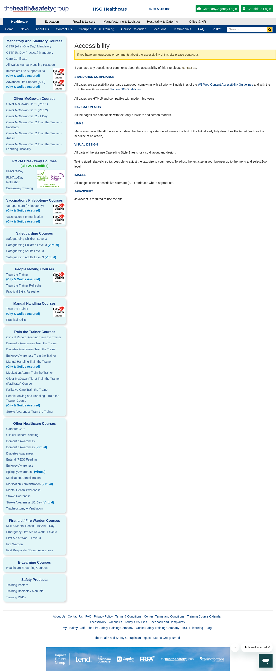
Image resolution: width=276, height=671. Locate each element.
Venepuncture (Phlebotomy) (34, 208)
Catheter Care (15, 429)
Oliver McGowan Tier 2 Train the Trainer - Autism (34, 136)
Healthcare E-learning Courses (26, 567)
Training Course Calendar (204, 616)
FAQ (88, 616)
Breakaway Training (19, 188)
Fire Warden (14, 544)
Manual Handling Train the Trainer (34, 364)
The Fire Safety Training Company (110, 628)
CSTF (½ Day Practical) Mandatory (29, 52)
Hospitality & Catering (162, 21)
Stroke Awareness (18, 496)
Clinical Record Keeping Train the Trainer (33, 337)
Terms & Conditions (128, 616)
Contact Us (75, 616)
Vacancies (115, 622)
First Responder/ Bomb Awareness (29, 550)
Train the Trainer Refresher (24, 285)
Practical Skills (16, 319)
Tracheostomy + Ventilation (24, 508)
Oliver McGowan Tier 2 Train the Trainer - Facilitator (34, 125)
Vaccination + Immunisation (28, 219)
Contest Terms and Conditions (164, 616)
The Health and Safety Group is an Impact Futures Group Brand (137, 638)
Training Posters (17, 585)
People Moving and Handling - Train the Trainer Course (34, 401)
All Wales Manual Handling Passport (30, 64)
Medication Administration (23, 478)
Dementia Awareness (20, 441)
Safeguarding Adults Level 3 (25, 251)
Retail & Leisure (84, 21)
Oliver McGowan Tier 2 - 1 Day (26, 116)
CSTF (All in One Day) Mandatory (28, 46)
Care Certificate (16, 58)
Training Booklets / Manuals (24, 591)
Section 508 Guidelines (125, 89)
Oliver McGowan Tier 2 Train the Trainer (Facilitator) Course (33, 381)
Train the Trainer (34, 277)
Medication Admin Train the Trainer (29, 372)
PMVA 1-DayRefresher (14, 180)
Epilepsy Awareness (19, 465)
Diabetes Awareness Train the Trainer (31, 349)
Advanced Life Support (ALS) (34, 84)
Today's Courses (136, 622)
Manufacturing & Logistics (122, 21)
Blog (208, 628)
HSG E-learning (192, 628)
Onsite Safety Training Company (157, 628)
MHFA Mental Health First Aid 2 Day (30, 526)
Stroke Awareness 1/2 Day (30, 502)
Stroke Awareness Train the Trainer (29, 411)
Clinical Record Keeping (22, 435)
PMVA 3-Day (14, 171)
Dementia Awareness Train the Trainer (32, 343)
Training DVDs (16, 597)
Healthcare (19, 21)
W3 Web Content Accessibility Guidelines (225, 84)
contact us (189, 67)
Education (52, 21)
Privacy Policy (103, 616)
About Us (59, 616)
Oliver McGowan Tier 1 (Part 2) (27, 110)
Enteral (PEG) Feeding (21, 459)
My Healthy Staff (74, 628)
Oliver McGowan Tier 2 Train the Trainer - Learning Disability (34, 147)
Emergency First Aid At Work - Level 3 (31, 532)
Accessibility (97, 622)
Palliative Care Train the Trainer (27, 389)
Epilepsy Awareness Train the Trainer (31, 355)
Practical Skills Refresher (23, 291)
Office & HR (197, 21)
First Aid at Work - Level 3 (23, 538)
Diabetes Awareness (20, 453)
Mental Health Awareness (23, 490)
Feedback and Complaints (167, 622)
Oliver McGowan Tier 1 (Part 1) (27, 104)
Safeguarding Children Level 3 (26, 238)
